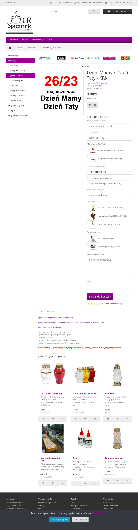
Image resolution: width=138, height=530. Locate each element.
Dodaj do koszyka (100, 296)
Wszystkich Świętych (14, 503)
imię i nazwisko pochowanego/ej (100, 178)
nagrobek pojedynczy (101, 239)
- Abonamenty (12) (15, 80)
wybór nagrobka (94, 232)
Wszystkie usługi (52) (16, 105)
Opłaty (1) (11, 110)
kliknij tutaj (100, 513)
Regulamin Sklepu (13, 505)
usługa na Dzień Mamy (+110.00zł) (106, 151)
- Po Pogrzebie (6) (15, 95)
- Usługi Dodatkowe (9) (17, 90)
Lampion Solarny (113, 458)
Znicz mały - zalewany (51, 393)
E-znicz (76, 458)
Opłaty (50, 40)
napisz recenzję (117, 304)
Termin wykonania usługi (16, 508)
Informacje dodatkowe (95, 254)
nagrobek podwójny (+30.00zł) (104, 247)
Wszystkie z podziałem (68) (18, 115)
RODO (40, 508)
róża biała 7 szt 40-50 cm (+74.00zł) (106, 208)
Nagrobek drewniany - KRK (51, 459)
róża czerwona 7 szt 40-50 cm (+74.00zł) (108, 216)
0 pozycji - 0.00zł (117, 11)
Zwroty (41, 505)
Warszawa (14, 40)
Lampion (109, 393)
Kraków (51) (12, 61)
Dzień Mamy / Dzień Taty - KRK (54, 48)
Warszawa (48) (13, 56)
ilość (88, 281)
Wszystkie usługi (38, 40)
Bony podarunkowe (79, 505)
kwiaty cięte (92, 201)
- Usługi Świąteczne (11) (17, 70)
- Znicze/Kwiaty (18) (16, 100)
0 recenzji (106, 304)
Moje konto (107, 503)
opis (40, 311)
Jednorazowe (32, 48)
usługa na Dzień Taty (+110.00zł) (105, 159)
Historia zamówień (110, 505)
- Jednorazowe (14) (15, 75)
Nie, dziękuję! (80, 519)
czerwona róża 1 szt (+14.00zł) (104, 224)
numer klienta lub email (97, 121)
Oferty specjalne (77, 508)
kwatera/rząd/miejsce (96, 189)
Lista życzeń (108, 508)
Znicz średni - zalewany (84, 393)
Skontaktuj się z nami (47, 503)
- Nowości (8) (13, 65)
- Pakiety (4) (13, 85)
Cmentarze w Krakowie (96, 166)
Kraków (25, 40)
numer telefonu (94, 132)
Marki (73, 503)
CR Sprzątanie (101, 83)
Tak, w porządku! (59, 519)
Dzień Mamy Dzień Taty (97, 144)
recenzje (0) (51, 311)
